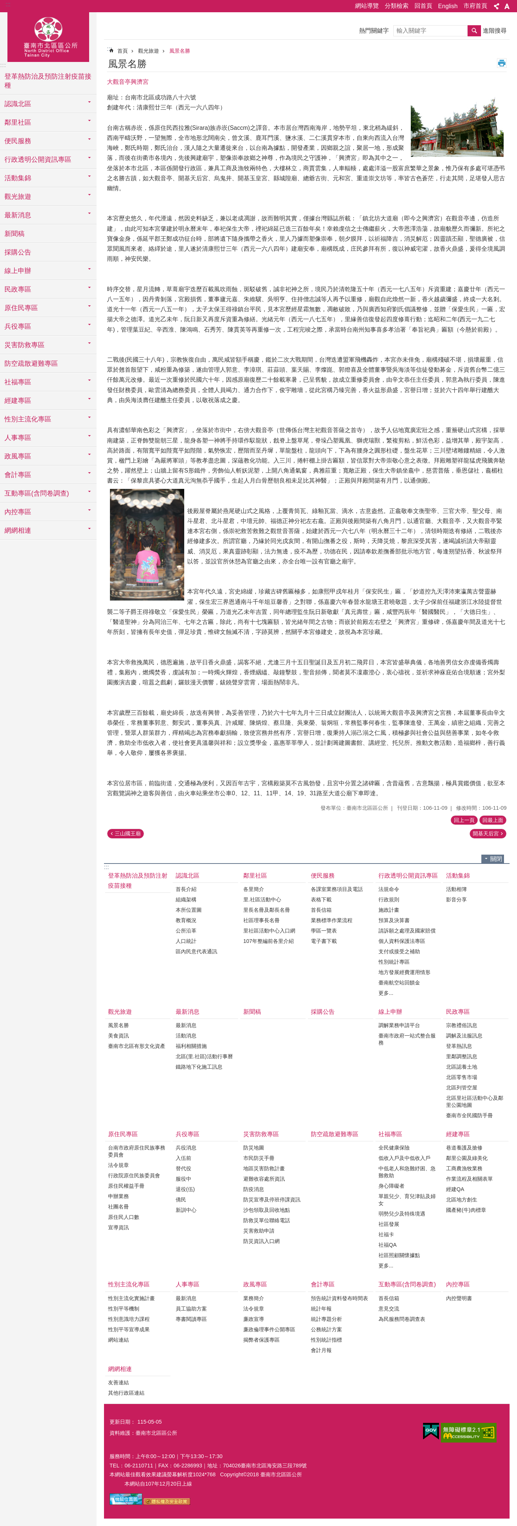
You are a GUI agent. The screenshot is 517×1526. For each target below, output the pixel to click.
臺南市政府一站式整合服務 (407, 1039)
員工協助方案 (191, 1309)
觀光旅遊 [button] (17, 196)
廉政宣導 (253, 1319)
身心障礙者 (391, 1186)
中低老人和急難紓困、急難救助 (407, 1171)
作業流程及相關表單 (469, 1179)
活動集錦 (458, 875)
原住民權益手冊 (126, 1186)
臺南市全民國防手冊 (469, 1115)
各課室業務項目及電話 (337, 889)
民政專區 (458, 1012)
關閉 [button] (496, 859)
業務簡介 (253, 1298)
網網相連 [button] (17, 530)
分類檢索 (397, 6)
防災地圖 (253, 1148)
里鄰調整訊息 (461, 1056)
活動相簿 (456, 889)
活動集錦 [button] (17, 178)
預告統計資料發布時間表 (339, 1298)
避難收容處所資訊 (264, 1179)
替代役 (183, 1168)
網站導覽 (367, 6)
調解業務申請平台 (399, 1025)
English (448, 6)
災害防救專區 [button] (24, 345)
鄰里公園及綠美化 (467, 1158)
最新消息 (187, 1012)
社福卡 (386, 1234)
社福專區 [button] (17, 382)
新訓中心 (186, 1210)
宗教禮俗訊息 (461, 1025)
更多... (385, 993)
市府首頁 (475, 6)
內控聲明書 (459, 1298)
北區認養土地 (461, 1067)
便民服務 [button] (17, 141)
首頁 (122, 51)
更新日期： (123, 1422)
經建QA (455, 1189)
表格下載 (321, 899)
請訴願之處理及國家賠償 (407, 931)
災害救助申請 (258, 1231)
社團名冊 (118, 1207)
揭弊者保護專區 (261, 1340)
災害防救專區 (261, 1134)
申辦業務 (118, 1196)
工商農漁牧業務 (464, 1168)
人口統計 (186, 941)
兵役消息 (186, 1148)
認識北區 (187, 875)
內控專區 (458, 1284)
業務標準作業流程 (331, 920)
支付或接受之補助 (399, 951)
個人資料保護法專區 (401, 941)
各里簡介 (253, 889)
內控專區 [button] (17, 512)
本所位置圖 (189, 910)
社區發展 (388, 1224)
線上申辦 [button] (17, 270)
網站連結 (118, 1340)
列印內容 (502, 63)
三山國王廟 (128, 833)
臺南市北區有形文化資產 (136, 1046)
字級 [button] (507, 6)
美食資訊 (118, 1036)
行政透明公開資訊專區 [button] (37, 159)
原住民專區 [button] (21, 308)
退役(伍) (185, 1189)
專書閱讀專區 (191, 1319)
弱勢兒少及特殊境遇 (401, 1214)
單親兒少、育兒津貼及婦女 (407, 1199)
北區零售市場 (461, 1077)
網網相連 (120, 1369)
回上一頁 (464, 820)
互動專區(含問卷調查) (407, 1284)
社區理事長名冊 (261, 920)
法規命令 (388, 889)
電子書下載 (324, 941)
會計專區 (323, 1284)
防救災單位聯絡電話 (266, 1220)
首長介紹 (186, 889)
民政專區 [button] (17, 289)
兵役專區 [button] (17, 326)
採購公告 (17, 252)
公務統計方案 (326, 1329)
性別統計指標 (326, 1340)
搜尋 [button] (474, 30)
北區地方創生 (461, 1200)
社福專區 (390, 1134)
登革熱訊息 (459, 1046)
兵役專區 (187, 1134)
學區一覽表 (324, 931)
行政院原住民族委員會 (134, 1175)
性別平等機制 (123, 1309)
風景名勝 (179, 51)
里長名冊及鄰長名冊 (266, 910)
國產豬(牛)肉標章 (466, 1210)
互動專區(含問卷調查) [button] (36, 493)
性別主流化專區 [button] (27, 419)
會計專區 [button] (17, 474)
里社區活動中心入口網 (269, 931)
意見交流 (388, 1309)
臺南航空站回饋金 (399, 983)
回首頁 (423, 6)
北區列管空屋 (461, 1088)
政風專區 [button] (17, 456)
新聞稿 (14, 233)
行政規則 (388, 899)
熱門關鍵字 (374, 30)
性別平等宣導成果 (129, 1329)
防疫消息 (253, 1189)
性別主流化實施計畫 (131, 1298)
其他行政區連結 (126, 1393)
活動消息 (186, 1036)
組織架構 (186, 899)
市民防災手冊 (258, 1158)
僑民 (181, 1200)
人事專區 (187, 1284)
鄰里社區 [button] (17, 122)
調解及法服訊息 (464, 1036)
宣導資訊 (118, 1227)
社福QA (387, 1245)
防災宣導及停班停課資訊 (271, 1200)
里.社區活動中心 (262, 899)
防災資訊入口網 (261, 1241)
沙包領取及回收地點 (266, 1210)
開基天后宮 (486, 833)
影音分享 (456, 899)
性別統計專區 (394, 962)
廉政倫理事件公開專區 (269, 1329)
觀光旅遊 (148, 51)
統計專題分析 (326, 1319)
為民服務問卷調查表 (401, 1319)
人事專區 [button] (17, 437)
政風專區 (255, 1284)
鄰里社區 (255, 875)
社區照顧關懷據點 (399, 1255)
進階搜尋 (495, 30)
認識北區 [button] (17, 104)
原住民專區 (123, 1134)
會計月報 (321, 1350)
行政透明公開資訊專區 (408, 875)
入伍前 (183, 1158)
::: (8, 4)
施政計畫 (388, 910)
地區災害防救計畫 (264, 1168)
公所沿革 (186, 931)
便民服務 (323, 875)
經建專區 (458, 1134)
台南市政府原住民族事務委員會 (136, 1151)
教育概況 (186, 920)
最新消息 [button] (17, 215)
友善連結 (118, 1382)
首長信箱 (321, 910)
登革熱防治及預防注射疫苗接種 (47, 81)
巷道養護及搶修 (464, 1148)
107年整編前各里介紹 (268, 941)
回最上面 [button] (492, 820)
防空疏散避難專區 (31, 363)
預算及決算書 (394, 920)
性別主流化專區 (129, 1284)
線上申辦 (390, 1012)
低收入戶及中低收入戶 (404, 1158)
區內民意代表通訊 (196, 951)
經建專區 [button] (17, 400)
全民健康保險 (394, 1148)
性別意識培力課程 (129, 1319)
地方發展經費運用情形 (404, 972)
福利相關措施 (191, 1046)
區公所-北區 (48, 36)
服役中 (183, 1179)
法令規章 (118, 1165)
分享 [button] (496, 6)
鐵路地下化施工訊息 (199, 1067)
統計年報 (321, 1309)
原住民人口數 (123, 1217)
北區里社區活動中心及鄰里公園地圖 (474, 1101)
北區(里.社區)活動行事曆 (204, 1056)
